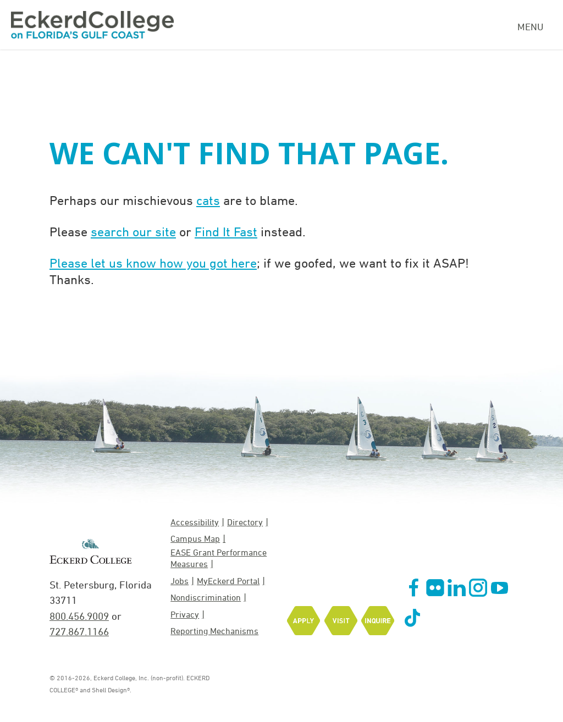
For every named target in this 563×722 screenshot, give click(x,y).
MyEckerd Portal (228, 581)
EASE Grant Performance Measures (218, 558)
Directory (245, 522)
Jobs (179, 581)
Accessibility (194, 522)
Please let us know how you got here (153, 263)
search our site (133, 231)
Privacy (184, 614)
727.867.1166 (79, 631)
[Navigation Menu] (534, 25)
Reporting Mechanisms (214, 631)
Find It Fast (226, 231)
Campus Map (195, 538)
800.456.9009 (79, 616)
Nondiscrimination (205, 597)
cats (208, 200)
